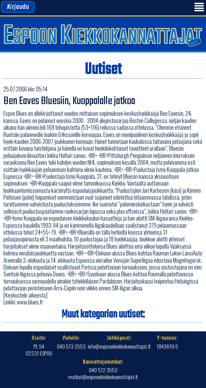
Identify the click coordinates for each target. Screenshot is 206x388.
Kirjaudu (18, 7)
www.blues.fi (30, 302)
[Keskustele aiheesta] (25, 295)
